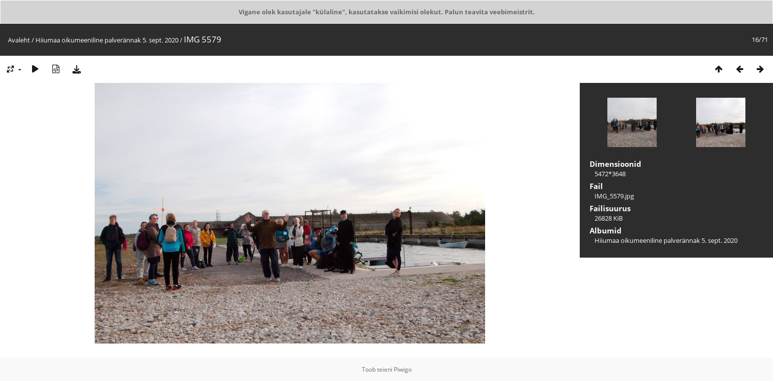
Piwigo (403, 369)
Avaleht (19, 40)
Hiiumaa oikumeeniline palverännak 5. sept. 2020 (106, 40)
